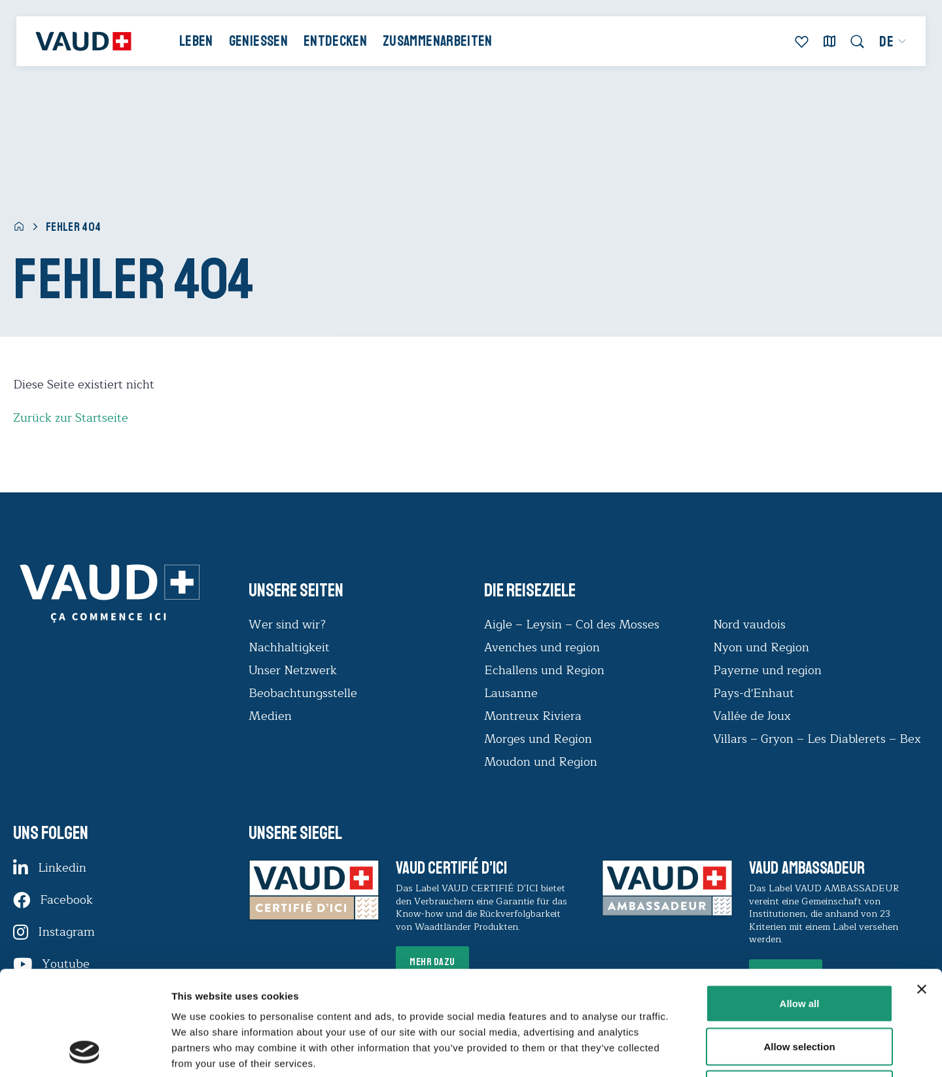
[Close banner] (921, 891)
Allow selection (799, 948)
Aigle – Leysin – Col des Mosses (571, 624)
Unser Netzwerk (293, 670)
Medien (270, 716)
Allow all (800, 905)
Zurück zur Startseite (70, 418)
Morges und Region (539, 739)
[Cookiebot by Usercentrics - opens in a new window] (84, 1051)
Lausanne (511, 693)
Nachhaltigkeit (289, 647)
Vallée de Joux (752, 716)
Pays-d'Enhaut (753, 693)
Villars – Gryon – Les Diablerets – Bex (820, 739)
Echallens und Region (546, 670)
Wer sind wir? (287, 624)
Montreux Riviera (533, 716)
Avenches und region (542, 647)
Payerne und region (767, 670)
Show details (686, 1051)
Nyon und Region (762, 647)
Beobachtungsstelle (303, 693)
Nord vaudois (749, 624)
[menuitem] (893, 42)
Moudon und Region (540, 762)
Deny (800, 991)
